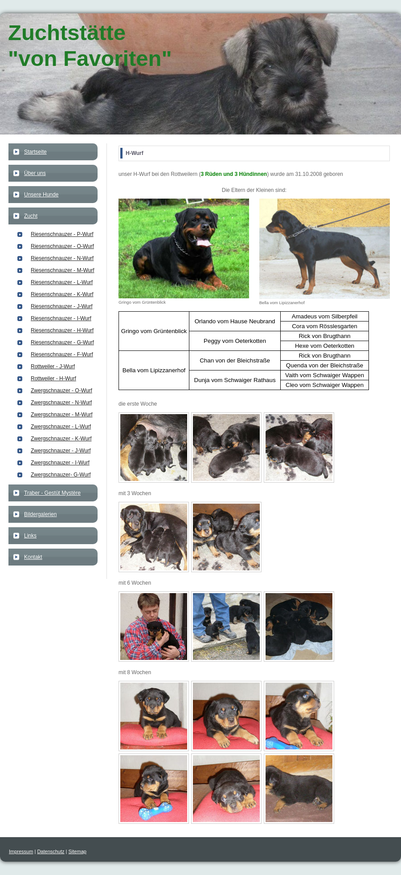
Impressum (21, 851)
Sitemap (77, 851)
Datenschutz (50, 851)
